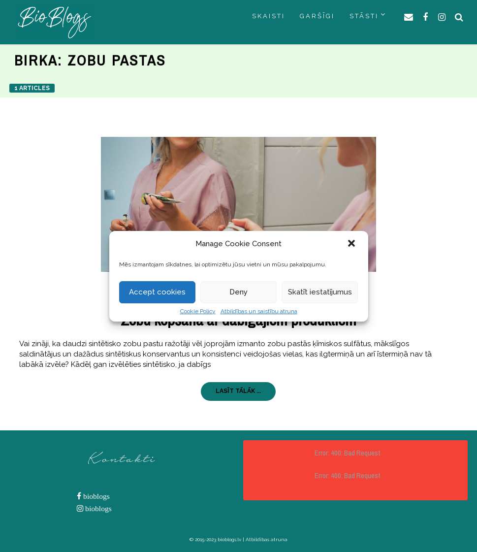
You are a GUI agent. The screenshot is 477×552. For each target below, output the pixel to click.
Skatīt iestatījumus (320, 292)
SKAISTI (268, 16)
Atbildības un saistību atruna (259, 311)
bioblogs (95, 496)
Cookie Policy (198, 311)
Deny (238, 292)
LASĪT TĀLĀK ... (238, 391)
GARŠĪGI (317, 16)
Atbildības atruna (266, 539)
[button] (352, 244)
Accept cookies (157, 292)
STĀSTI (364, 16)
